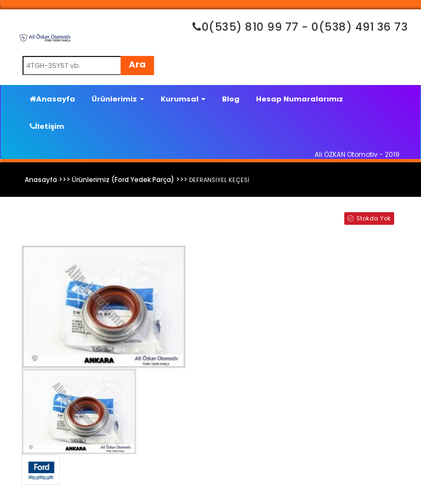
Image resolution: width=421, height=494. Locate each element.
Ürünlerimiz (118, 99)
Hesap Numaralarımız (299, 99)
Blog (231, 99)
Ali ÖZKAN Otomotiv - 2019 (357, 154)
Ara (137, 64)
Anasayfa (52, 99)
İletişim (47, 126)
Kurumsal (183, 99)
